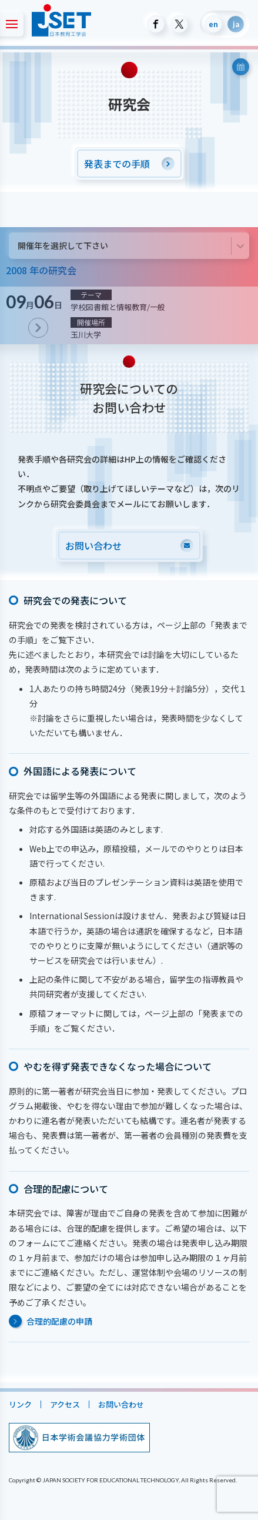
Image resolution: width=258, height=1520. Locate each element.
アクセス (65, 1404)
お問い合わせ (121, 1404)
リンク (20, 1404)
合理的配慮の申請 (59, 1321)
